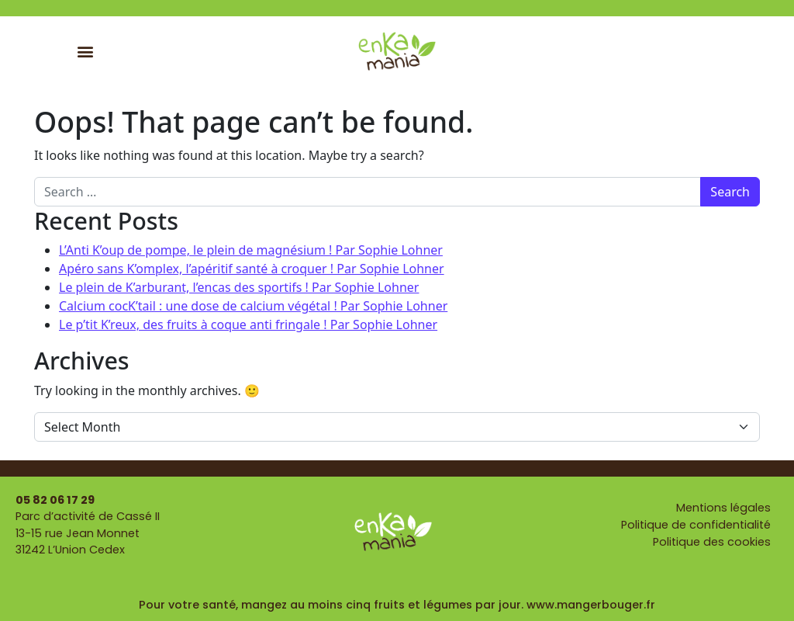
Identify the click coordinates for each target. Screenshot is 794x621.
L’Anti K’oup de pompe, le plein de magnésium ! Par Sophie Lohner (251, 249)
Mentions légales (723, 507)
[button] (85, 51)
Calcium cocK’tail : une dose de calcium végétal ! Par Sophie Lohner (253, 305)
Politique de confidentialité (696, 525)
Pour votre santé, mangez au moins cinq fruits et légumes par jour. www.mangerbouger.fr (397, 604)
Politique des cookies (712, 542)
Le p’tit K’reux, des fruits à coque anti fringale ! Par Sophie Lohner (248, 324)
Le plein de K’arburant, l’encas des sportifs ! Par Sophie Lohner (239, 287)
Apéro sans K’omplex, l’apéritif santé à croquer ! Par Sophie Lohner (251, 268)
